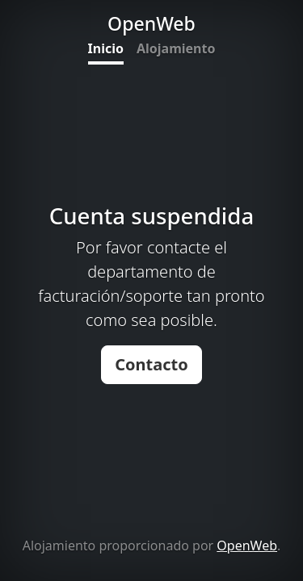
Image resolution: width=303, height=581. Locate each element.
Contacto (151, 364)
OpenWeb (247, 545)
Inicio (106, 48)
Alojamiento (176, 48)
